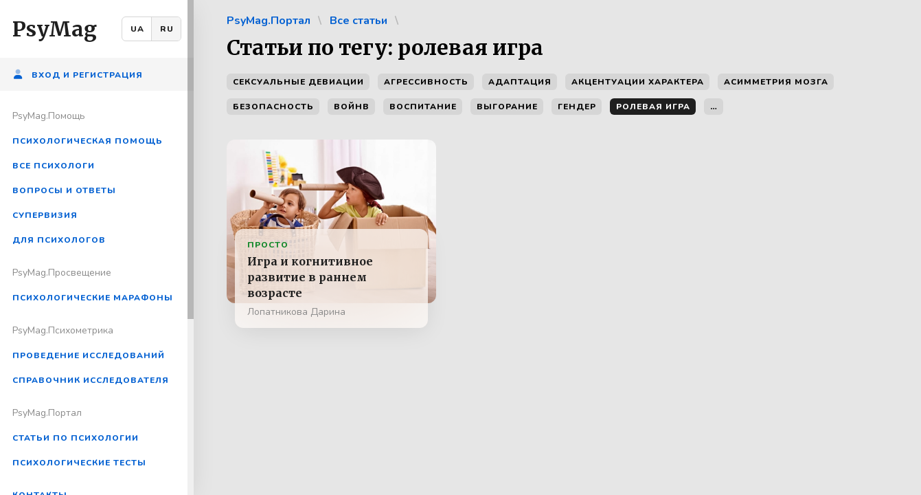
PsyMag (54, 28)
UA (137, 28)
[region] (97, 247)
